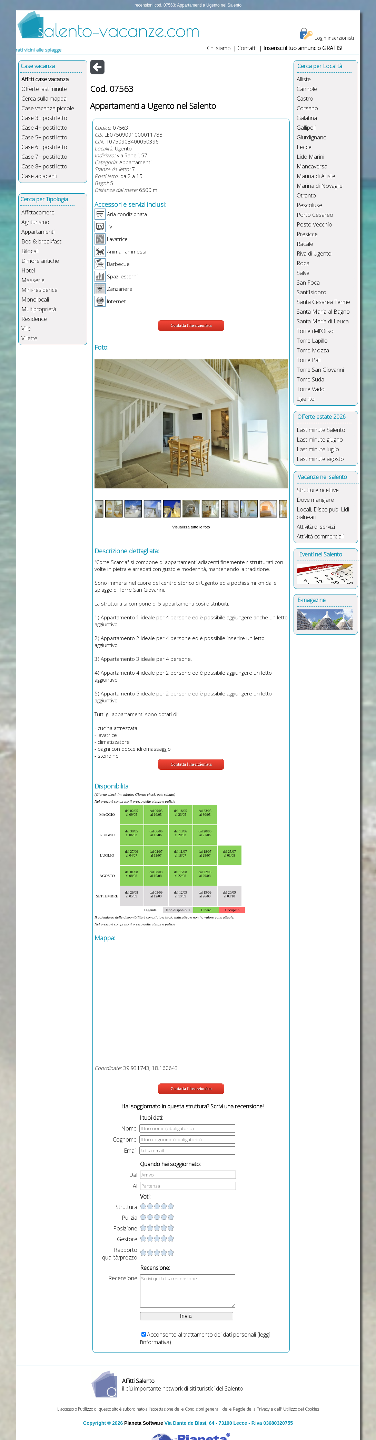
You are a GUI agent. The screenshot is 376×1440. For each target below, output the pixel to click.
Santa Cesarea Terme (323, 302)
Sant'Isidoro (311, 292)
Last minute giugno (320, 439)
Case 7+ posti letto (44, 156)
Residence (34, 319)
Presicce (307, 234)
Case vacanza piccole (47, 108)
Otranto (306, 195)
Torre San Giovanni (320, 369)
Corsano (307, 108)
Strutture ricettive (318, 490)
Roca (303, 263)
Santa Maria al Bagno (323, 311)
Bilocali (30, 251)
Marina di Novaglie (320, 186)
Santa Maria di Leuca (323, 321)
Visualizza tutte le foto (191, 527)
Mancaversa (312, 166)
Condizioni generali (202, 1409)
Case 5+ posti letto (44, 137)
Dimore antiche (40, 261)
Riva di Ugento (314, 253)
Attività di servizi (316, 526)
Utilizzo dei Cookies (301, 1409)
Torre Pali (308, 360)
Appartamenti (38, 232)
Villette (29, 338)
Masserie (32, 280)
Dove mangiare (315, 500)
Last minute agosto (320, 459)
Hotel (28, 270)
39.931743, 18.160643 (150, 1067)
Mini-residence (39, 290)
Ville (26, 328)
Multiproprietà (38, 309)
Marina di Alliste (316, 176)
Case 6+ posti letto (44, 147)
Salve (303, 273)
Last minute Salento (321, 430)
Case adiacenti (39, 176)
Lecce (304, 147)
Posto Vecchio (314, 224)
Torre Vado (311, 389)
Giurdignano (312, 137)
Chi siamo (219, 48)
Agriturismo (35, 222)
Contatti (247, 48)
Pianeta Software (143, 1423)
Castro (305, 98)
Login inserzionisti (334, 38)
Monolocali (35, 299)
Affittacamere (38, 212)
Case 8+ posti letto (44, 166)
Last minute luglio (318, 449)
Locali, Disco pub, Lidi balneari (323, 513)
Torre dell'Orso (315, 331)
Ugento (123, 148)
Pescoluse (309, 205)
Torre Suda (310, 379)
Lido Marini (310, 156)
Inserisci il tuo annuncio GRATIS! (302, 48)
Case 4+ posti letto (44, 127)
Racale (305, 244)
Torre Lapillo (312, 340)
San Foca (308, 282)
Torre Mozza (313, 350)
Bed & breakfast (41, 241)
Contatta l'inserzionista (191, 325)
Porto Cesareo (315, 215)
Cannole (307, 89)
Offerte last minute (44, 89)
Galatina (307, 118)
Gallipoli (306, 127)
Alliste (304, 79)
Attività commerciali (320, 536)
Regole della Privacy (251, 1409)
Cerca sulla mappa (44, 98)
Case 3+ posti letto (44, 118)
